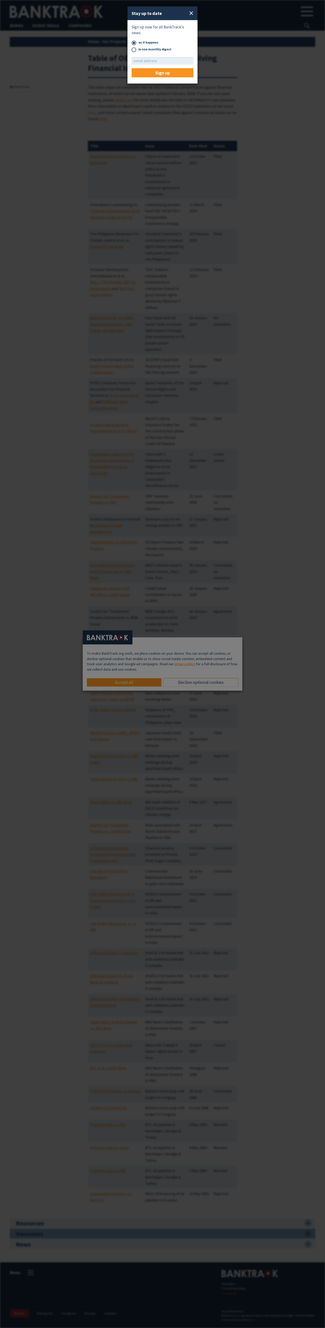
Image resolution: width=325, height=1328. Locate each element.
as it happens (145, 42)
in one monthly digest (151, 49)
